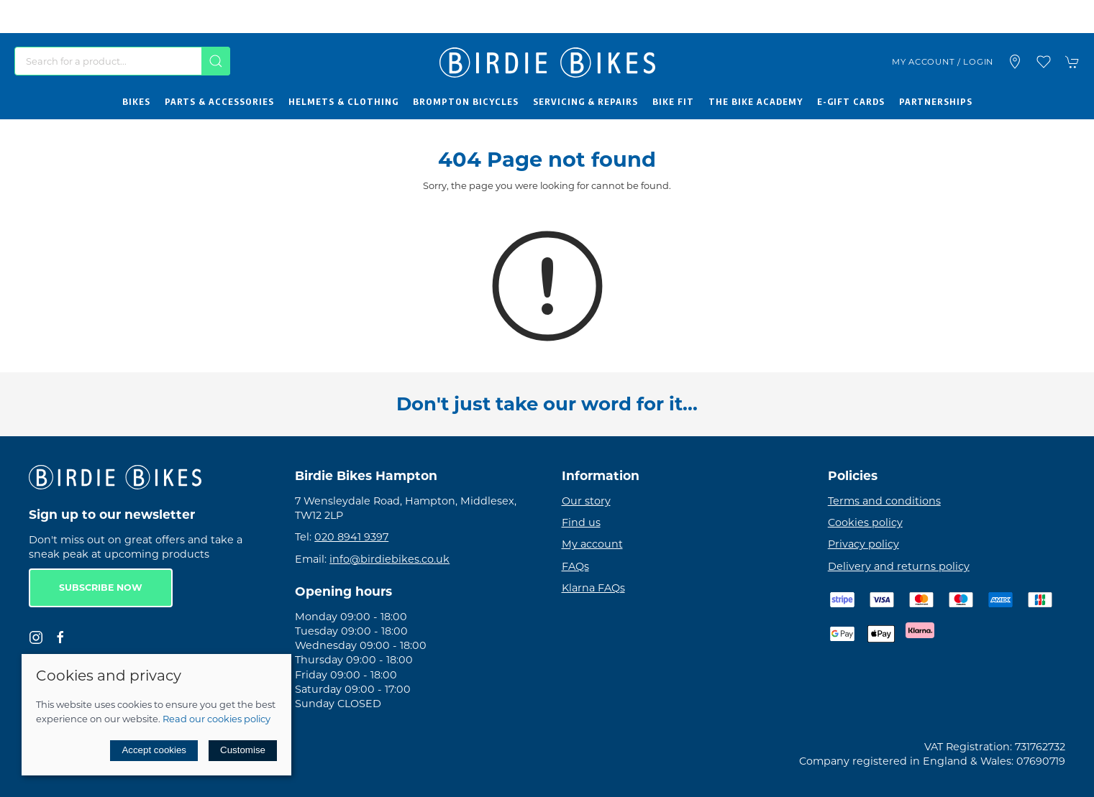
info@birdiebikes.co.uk (389, 559)
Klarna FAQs (593, 587)
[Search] (122, 61)
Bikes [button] (136, 101)
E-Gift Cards (851, 101)
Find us (581, 522)
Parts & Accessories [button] (219, 101)
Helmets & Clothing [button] (343, 101)
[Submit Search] (215, 61)
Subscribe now (100, 587)
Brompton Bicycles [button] (466, 101)
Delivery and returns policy (899, 566)
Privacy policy (863, 544)
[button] (1043, 62)
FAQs (575, 566)
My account (592, 544)
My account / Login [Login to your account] (942, 62)
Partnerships (935, 101)
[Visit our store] (1015, 62)
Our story (586, 500)
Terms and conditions (884, 500)
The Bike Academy (755, 101)
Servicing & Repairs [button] (585, 101)
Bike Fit (673, 101)
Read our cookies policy (216, 718)
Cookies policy (865, 522)
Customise (242, 750)
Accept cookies (154, 750)
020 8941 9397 (351, 536)
